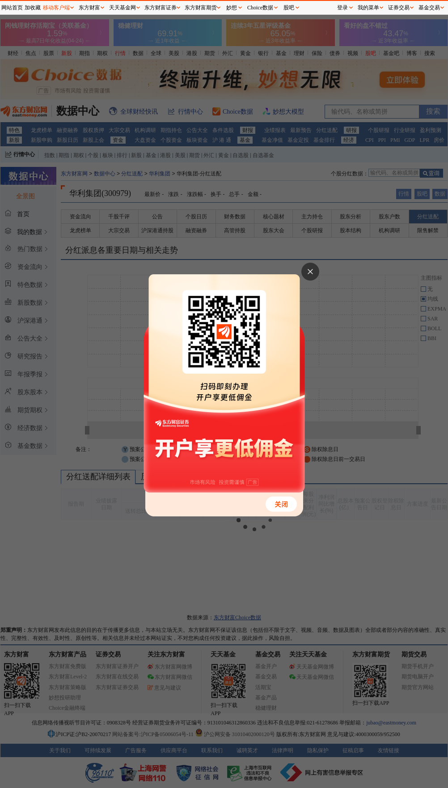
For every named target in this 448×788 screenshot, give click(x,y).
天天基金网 (122, 7)
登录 (342, 7)
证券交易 (399, 7)
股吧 (288, 7)
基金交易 (429, 7)
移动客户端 (56, 7)
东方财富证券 (160, 7)
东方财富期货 (201, 7)
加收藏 (33, 7)
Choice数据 (260, 7)
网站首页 (12, 7)
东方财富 (89, 7)
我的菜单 (368, 7)
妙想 (231, 7)
